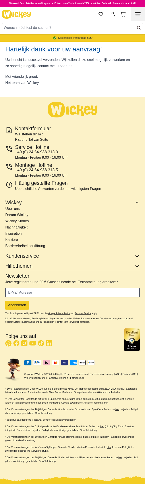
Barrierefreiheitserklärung (25, 246)
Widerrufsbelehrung (35, 378)
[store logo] (16, 14)
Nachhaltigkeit (16, 227)
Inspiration (13, 233)
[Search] (138, 27)
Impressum (82, 374)
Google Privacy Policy (59, 313)
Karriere (11, 240)
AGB (117, 374)
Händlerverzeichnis (58, 378)
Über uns (12, 209)
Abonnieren (17, 305)
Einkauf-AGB (129, 374)
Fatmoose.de (77, 378)
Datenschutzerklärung (101, 374)
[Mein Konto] (113, 14)
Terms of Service (83, 313)
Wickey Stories (17, 221)
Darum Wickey (16, 215)
